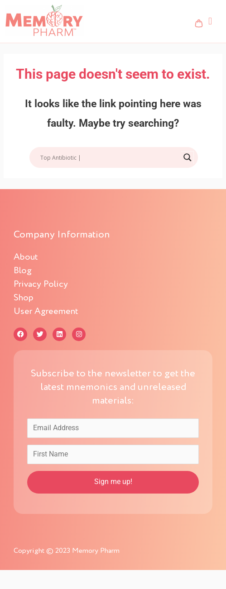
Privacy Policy (41, 284)
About (26, 257)
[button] (210, 21)
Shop (28, 298)
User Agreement (46, 311)
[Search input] (109, 157)
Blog (23, 271)
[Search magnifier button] (187, 157)
